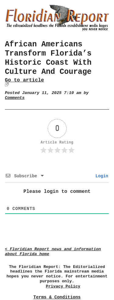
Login (100, 176)
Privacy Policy (63, 286)
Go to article (24, 80)
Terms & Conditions (57, 297)
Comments (15, 98)
